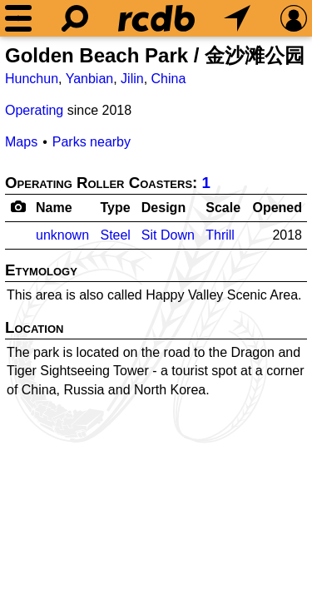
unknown (62, 235)
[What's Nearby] (237, 18)
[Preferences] (293, 18)
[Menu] (18, 18)
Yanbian (90, 79)
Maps (21, 142)
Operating (34, 110)
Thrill (220, 235)
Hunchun (31, 79)
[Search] (75, 18)
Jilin (132, 79)
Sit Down (168, 235)
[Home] (156, 18)
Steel (115, 235)
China (168, 79)
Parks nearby (91, 142)
